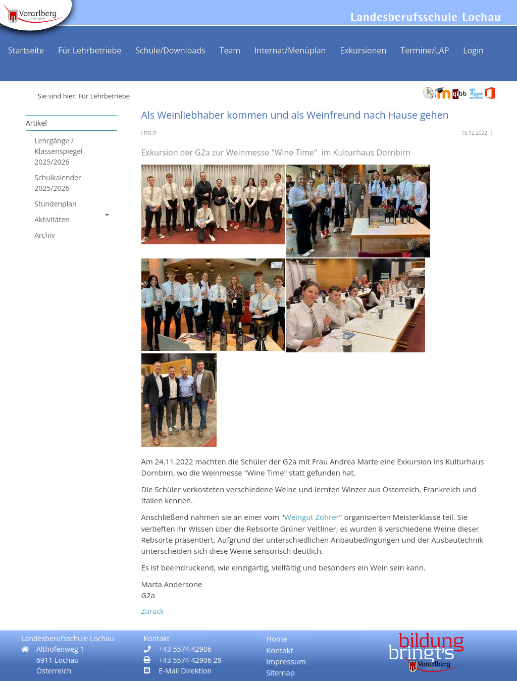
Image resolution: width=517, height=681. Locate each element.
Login (473, 50)
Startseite (26, 50)
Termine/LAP (424, 50)
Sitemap (280, 672)
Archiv (44, 235)
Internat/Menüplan (290, 50)
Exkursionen (363, 50)
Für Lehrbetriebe (89, 50)
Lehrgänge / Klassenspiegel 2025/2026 (58, 151)
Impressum (286, 661)
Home (276, 639)
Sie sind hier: (57, 95)
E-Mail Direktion (185, 670)
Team (230, 50)
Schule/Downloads (170, 50)
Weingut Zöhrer (311, 517)
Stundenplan (55, 203)
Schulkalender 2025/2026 (57, 183)
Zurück (152, 611)
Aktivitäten (71, 219)
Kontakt (279, 650)
